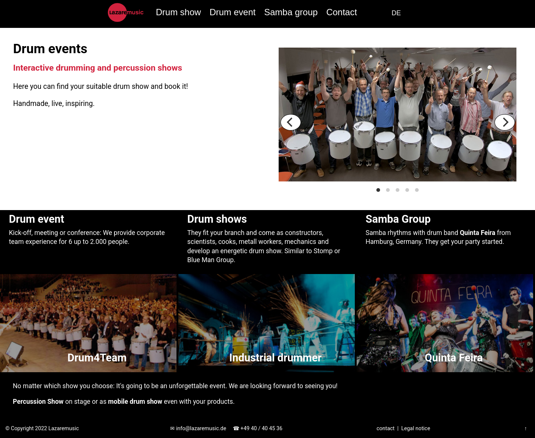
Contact (341, 12)
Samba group (291, 12)
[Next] (505, 122)
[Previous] (291, 122)
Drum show (178, 12)
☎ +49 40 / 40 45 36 (257, 428)
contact (386, 428)
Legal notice (415, 428)
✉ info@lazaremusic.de (198, 428)
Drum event (233, 12)
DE (396, 13)
